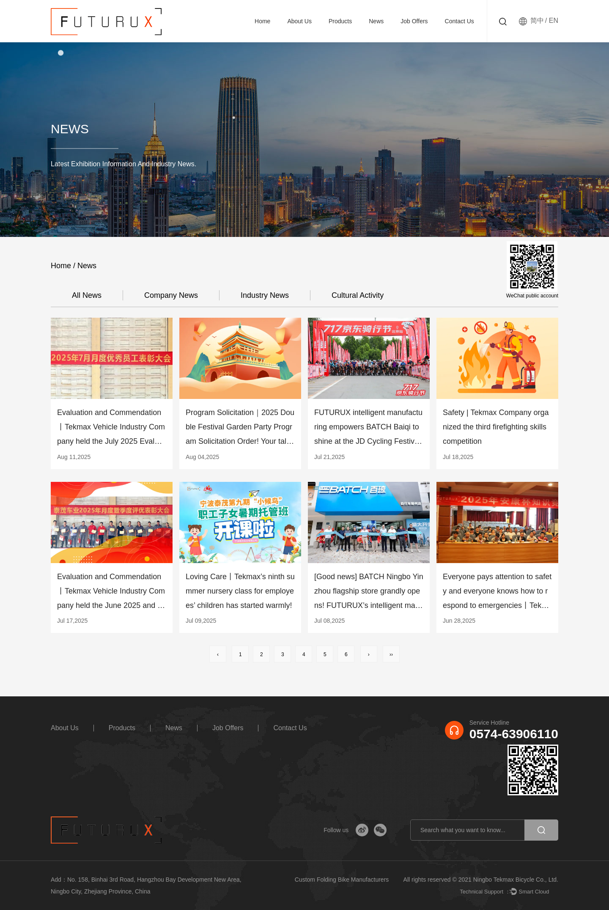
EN (553, 20)
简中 (537, 20)
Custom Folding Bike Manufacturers (342, 879)
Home (262, 21)
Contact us (459, 21)
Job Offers (414, 21)
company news (171, 295)
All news (87, 295)
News (376, 21)
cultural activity (358, 295)
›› (391, 654)
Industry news (265, 295)
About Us (299, 21)
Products (340, 21)
